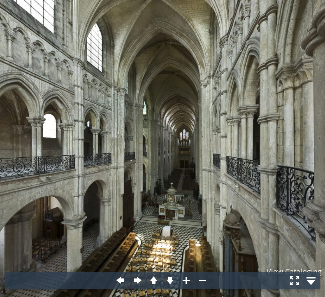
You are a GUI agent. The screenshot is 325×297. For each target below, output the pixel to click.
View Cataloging (294, 271)
